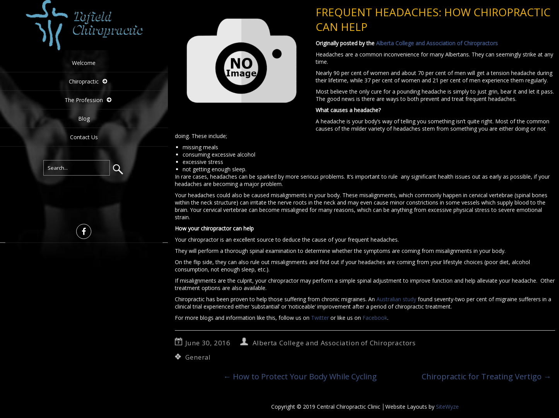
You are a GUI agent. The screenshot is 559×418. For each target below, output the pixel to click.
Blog (84, 118)
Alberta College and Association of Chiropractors (437, 43)
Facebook (374, 317)
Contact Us (84, 137)
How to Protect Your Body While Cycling (300, 376)
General (197, 357)
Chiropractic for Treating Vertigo (486, 376)
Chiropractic (84, 81)
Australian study (396, 299)
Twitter (320, 317)
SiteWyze (447, 406)
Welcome (84, 63)
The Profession (84, 100)
